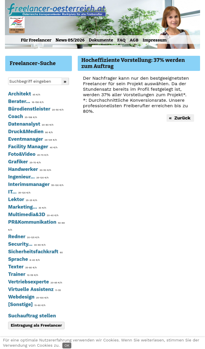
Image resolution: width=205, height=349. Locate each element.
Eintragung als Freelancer (35, 325)
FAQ (121, 40)
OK (66, 345)
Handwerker (29, 170)
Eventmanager (32, 140)
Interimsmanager (35, 185)
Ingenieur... (28, 177)
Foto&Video (28, 155)
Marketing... (27, 207)
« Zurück (179, 118)
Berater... (25, 102)
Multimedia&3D (33, 215)
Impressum (155, 40)
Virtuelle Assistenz (34, 290)
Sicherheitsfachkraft (35, 252)
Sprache (23, 259)
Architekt (24, 95)
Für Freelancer (36, 40)
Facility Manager (32, 148)
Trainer (23, 275)
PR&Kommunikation (36, 226)
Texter (22, 267)
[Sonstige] (26, 304)
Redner (23, 237)
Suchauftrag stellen (31, 316)
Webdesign (28, 297)
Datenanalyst (30, 125)
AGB (134, 40)
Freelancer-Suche (33, 63)
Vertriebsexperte (34, 282)
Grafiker (24, 163)
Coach (22, 118)
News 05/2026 (70, 40)
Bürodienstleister (35, 110)
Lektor (22, 200)
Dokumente (101, 40)
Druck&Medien (30, 132)
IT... (19, 193)
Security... (26, 245)
